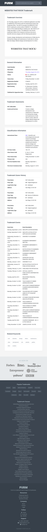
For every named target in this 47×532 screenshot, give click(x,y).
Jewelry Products (23, 433)
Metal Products (23, 448)
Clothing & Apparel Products (23, 407)
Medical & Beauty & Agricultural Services (23, 445)
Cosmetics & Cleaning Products (24, 416)
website (27, 342)
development (16, 342)
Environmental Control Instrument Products (23, 419)
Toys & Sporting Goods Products (23, 471)
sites (9, 342)
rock (9, 338)
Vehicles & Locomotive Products (23, 476)
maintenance (33, 338)
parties (33, 342)
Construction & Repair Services (23, 414)
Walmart (32, 395)
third (9, 345)
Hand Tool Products (23, 428)
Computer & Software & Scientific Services (23, 412)
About (23, 503)
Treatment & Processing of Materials (23, 474)
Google (14, 391)
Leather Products (23, 436)
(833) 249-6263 (23, 521)
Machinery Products (23, 442)
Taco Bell (26, 395)
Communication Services (23, 409)
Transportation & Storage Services (23, 473)
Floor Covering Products (23, 424)
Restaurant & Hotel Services (23, 462)
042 (26, 135)
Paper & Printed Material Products (23, 457)
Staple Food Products (23, 469)
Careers (24, 505)
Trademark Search (23, 495)
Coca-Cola (37, 387)
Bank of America (22, 387)
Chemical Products (23, 405)
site (22, 342)
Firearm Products (23, 423)
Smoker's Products (23, 467)
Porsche (34, 391)
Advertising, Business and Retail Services (23, 404)
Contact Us (23, 524)
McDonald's (26, 391)
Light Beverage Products (23, 438)
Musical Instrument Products (23, 450)
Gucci (20, 391)
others (26, 338)
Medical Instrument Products (23, 447)
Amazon (8, 387)
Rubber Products (23, 466)
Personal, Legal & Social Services (23, 459)
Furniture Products (23, 426)
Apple (14, 387)
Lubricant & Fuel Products (23, 440)
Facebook (8, 391)
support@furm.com (23, 522)
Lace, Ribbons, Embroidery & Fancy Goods (23, 435)
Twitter (23, 512)
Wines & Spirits (23, 478)
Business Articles (23, 498)
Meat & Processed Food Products (23, 443)
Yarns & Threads (23, 479)
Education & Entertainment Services (23, 418)
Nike (20, 395)
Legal (23, 507)
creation (14, 345)
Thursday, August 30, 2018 (32, 72)
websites (14, 338)
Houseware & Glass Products (23, 430)
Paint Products (23, 455)
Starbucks (14, 395)
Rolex (39, 391)
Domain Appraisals (23, 497)
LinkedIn (23, 516)
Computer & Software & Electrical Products (23, 411)
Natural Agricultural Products (23, 452)
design (20, 338)
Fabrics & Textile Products (23, 421)
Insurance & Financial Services (23, 431)
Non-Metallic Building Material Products (23, 454)
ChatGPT (30, 387)
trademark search (20, 490)
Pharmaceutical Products (23, 460)
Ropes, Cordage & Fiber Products (23, 464)
